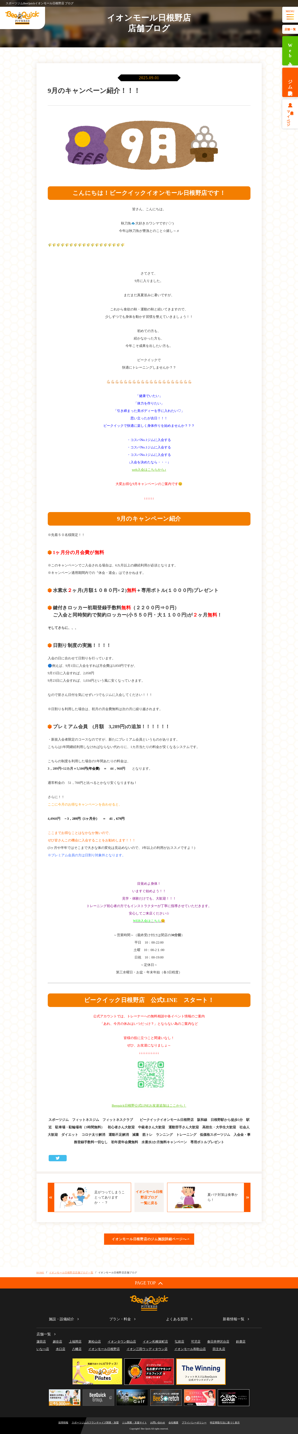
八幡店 (77, 1349)
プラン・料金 (120, 1319)
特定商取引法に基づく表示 (225, 1422)
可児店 (195, 1341)
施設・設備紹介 (61, 1319)
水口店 (60, 1349)
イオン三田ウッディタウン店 (147, 1349)
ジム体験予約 (290, 82)
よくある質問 (177, 1319)
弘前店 (179, 1341)
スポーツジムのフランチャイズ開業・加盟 (95, 1422)
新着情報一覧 (233, 1319)
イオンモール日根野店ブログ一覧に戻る (149, 1197)
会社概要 (173, 1422)
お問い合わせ (157, 1422)
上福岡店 (75, 1341)
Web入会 (290, 51)
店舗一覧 (290, 29)
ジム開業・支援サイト (134, 1422)
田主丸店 (219, 1349)
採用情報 (63, 1422)
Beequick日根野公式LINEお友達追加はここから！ (149, 1105)
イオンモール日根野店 (104, 1349)
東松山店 (94, 1341)
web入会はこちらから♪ (149, 469)
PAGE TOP (149, 1283)
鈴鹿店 (241, 1341)
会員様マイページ (290, 117)
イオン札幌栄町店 (155, 1341)
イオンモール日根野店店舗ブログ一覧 (71, 1272)
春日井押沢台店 (218, 1341)
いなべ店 (42, 1349)
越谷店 (57, 1341)
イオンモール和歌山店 (190, 1349)
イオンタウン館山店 (122, 1341)
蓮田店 (41, 1341)
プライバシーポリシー (194, 1422)
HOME (40, 1272)
